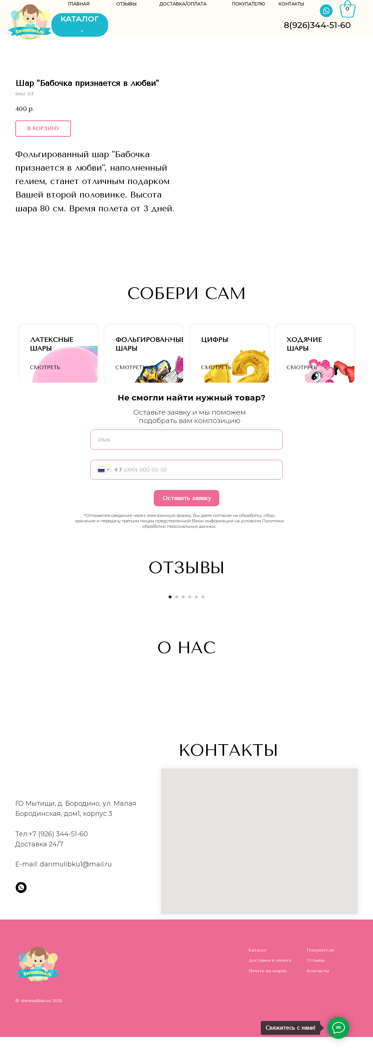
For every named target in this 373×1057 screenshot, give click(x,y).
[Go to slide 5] (196, 616)
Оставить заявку (186, 518)
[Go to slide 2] (176, 616)
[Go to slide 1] (170, 616)
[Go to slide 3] (183, 616)
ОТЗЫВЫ (126, 4)
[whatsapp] (21, 907)
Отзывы (316, 980)
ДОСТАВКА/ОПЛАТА (183, 4)
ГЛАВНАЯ (79, 4)
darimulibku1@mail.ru (76, 884)
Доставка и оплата (269, 980)
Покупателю (320, 970)
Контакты (318, 990)
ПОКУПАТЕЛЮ (248, 4)
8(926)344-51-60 (317, 25)
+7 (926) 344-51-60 (58, 854)
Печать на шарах (267, 990)
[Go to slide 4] (189, 616)
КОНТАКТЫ (291, 4)
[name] (186, 460)
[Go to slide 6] (202, 616)
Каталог (257, 970)
